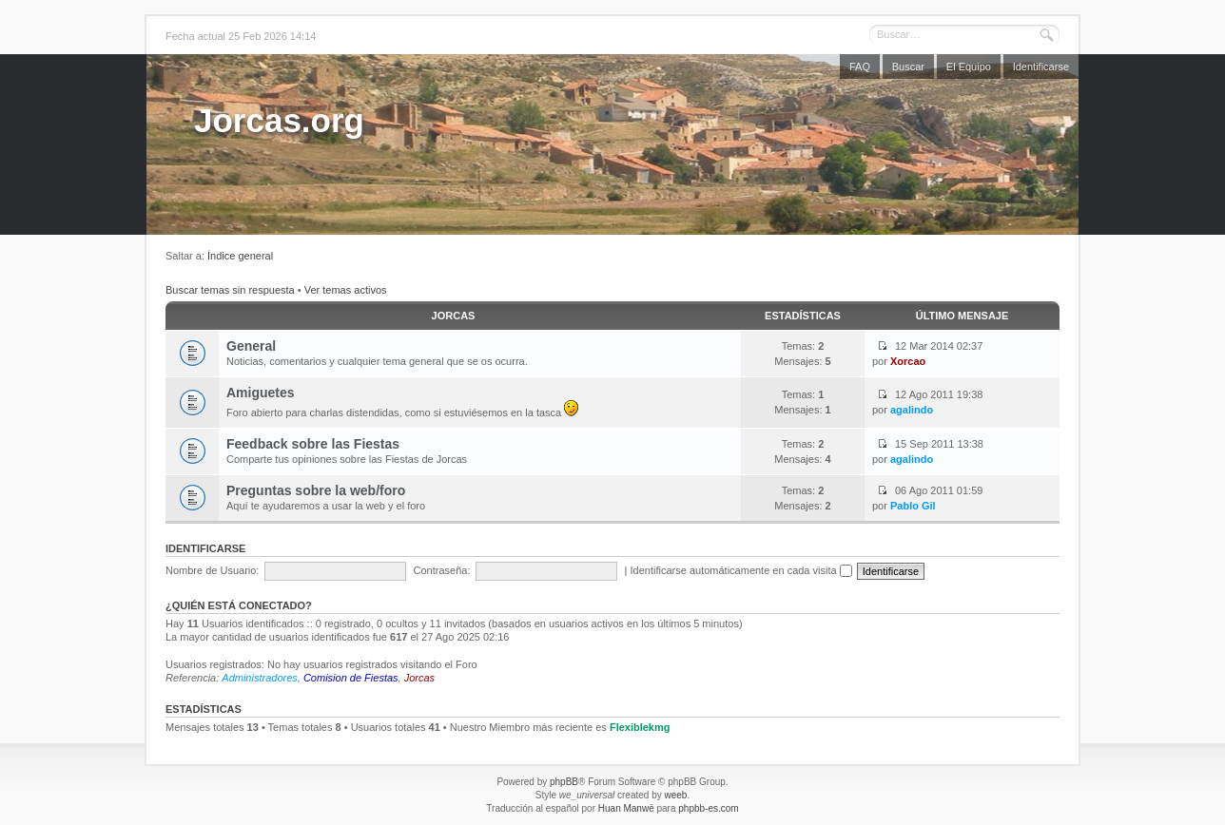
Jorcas (454, 315)
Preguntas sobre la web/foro (315, 490)
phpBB (564, 782)
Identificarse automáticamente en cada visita (741, 570)
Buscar (908, 66)
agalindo (911, 409)
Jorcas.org (279, 120)
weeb (675, 795)
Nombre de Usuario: (212, 570)
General (251, 346)
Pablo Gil (913, 505)
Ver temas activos (345, 290)
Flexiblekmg (640, 727)
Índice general (240, 255)
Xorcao (907, 361)
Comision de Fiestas (351, 677)
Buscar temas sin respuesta (230, 290)
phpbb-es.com (708, 808)
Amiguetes (260, 392)
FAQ (859, 66)
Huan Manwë (626, 808)
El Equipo (968, 66)
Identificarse (1041, 66)
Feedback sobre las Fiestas (312, 443)
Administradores (259, 677)
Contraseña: (442, 570)
